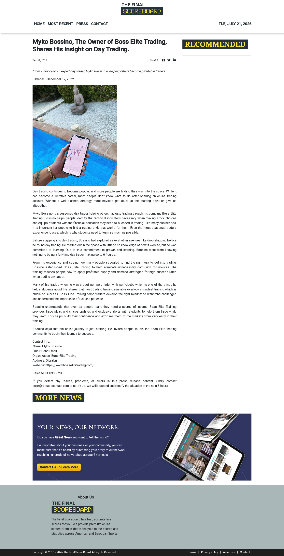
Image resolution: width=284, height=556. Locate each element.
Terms (192, 552)
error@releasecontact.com (51, 386)
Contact (245, 552)
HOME (39, 24)
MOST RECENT (60, 24)
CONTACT (99, 24)
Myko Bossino (43, 213)
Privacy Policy (209, 552)
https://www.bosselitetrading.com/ (70, 365)
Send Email (49, 351)
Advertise (229, 552)
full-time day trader (71, 254)
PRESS (82, 24)
